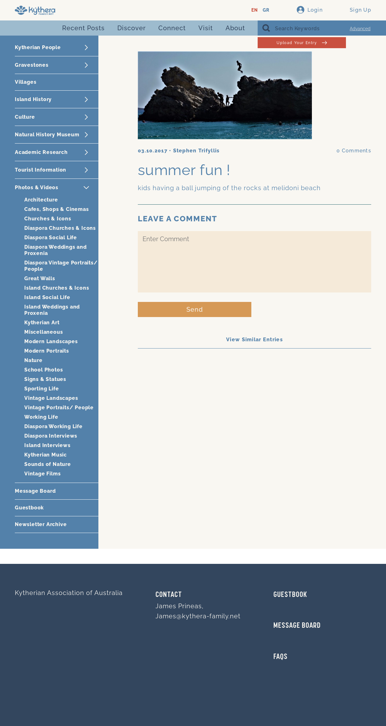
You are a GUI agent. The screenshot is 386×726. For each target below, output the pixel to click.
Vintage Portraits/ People (59, 408)
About (235, 28)
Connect (172, 28)
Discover (131, 28)
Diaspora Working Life (53, 426)
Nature (33, 360)
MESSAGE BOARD (297, 626)
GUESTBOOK (290, 595)
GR (266, 10)
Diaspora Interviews (50, 436)
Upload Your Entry (302, 42)
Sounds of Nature (47, 464)
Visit (205, 28)
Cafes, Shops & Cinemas (56, 209)
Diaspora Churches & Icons (60, 228)
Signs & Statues (45, 379)
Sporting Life (41, 389)
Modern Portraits (46, 351)
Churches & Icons (47, 219)
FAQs (280, 657)
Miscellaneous (43, 332)
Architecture (41, 200)
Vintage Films (42, 474)
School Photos (43, 370)
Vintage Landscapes (51, 398)
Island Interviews (47, 445)
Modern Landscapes (51, 341)
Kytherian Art (41, 323)
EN (254, 10)
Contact (168, 595)
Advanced (360, 28)
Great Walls (39, 278)
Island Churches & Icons (56, 288)
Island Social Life (47, 297)
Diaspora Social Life (50, 238)
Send (194, 309)
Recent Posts (83, 28)
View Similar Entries (254, 340)
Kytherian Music (45, 455)
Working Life (41, 417)
